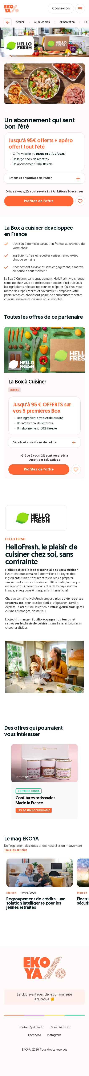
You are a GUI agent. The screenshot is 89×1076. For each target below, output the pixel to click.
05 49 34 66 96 (60, 1027)
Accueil (20, 22)
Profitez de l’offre (39, 201)
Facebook (34, 1035)
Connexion (61, 8)
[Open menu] (80, 8)
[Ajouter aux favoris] (80, 201)
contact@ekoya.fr (31, 1027)
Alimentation (67, 22)
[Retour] (7, 22)
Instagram (54, 1035)
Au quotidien (42, 22)
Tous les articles (15, 850)
